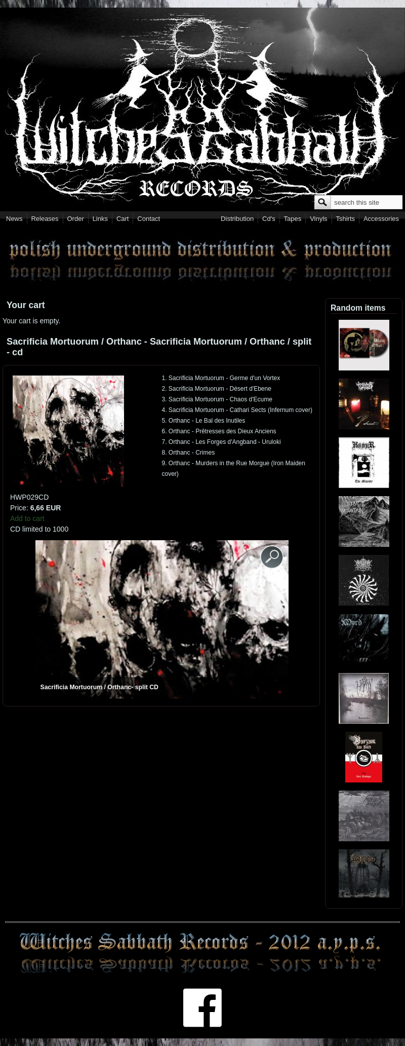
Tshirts (345, 218)
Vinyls (318, 218)
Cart (122, 218)
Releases (44, 218)
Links (100, 218)
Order (75, 218)
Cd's (268, 218)
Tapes (293, 218)
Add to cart (27, 518)
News (14, 218)
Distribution (237, 218)
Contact (148, 218)
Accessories (381, 218)
